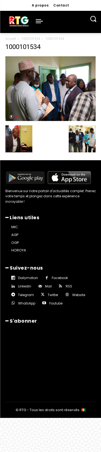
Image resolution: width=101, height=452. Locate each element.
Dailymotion (28, 278)
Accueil (10, 38)
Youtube (55, 303)
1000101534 (30, 38)
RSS (69, 286)
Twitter (53, 295)
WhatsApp (26, 303)
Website (78, 295)
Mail (48, 286)
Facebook (60, 278)
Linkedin (24, 286)
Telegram (26, 295)
